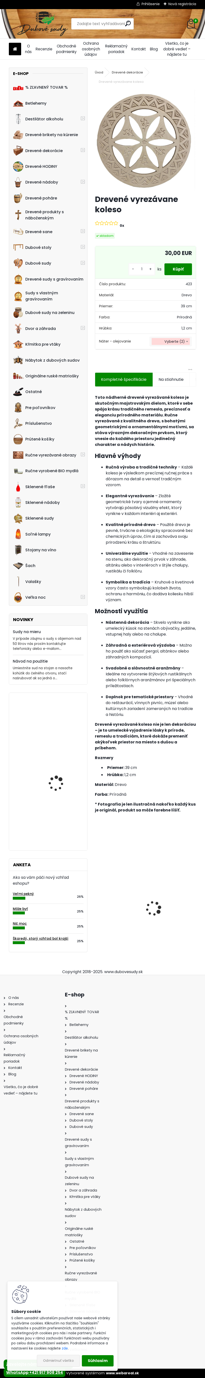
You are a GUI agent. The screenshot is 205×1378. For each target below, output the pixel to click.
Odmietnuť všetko (58, 1360)
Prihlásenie (151, 3)
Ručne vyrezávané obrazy (44, 455)
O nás (28, 48)
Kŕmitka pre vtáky (36, 344)
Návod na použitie (30, 661)
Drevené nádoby (35, 182)
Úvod (99, 72)
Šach (24, 566)
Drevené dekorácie (38, 150)
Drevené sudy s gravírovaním (48, 279)
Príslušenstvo (32, 423)
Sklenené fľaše (34, 487)
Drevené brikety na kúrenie (45, 135)
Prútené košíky (33, 439)
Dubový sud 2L (112, 918)
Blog (154, 49)
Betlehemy (29, 103)
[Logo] (42, 24)
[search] (128, 23)
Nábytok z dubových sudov (46, 360)
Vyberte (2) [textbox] (174, 341)
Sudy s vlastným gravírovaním (35, 296)
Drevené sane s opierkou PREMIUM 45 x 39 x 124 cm (170, 904)
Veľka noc (29, 597)
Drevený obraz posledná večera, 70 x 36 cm (62, 815)
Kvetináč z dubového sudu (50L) (59, 718)
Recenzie (44, 49)
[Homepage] (15, 49)
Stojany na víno (34, 550)
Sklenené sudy (33, 518)
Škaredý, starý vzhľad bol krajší (40, 938)
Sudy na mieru (27, 631)
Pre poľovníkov (34, 407)
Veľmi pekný (23, 894)
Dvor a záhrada (34, 328)
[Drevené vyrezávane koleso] (145, 140)
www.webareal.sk (122, 1373)
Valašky (27, 581)
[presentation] (97, 900)
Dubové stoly (32, 247)
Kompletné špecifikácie (123, 379)
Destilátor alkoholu (38, 119)
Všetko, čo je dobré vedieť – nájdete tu (176, 49)
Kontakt (139, 49)
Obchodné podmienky (66, 48)
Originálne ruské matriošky (46, 376)
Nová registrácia (182, 3)
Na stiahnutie (171, 379)
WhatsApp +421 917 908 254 (34, 1372)
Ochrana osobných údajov (91, 49)
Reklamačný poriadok (116, 48)
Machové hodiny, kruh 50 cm (62, 766)
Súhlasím (98, 1361)
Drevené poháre (35, 198)
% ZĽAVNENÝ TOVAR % (40, 87)
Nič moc (20, 923)
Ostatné (27, 392)
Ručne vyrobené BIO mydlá (45, 471)
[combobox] (170, 341)
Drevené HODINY (35, 166)
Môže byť (20, 909)
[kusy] (138, 269)
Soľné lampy (32, 534)
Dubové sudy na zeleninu (43, 313)
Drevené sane (32, 232)
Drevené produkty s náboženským (38, 215)
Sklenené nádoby (36, 502)
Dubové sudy (32, 263)
